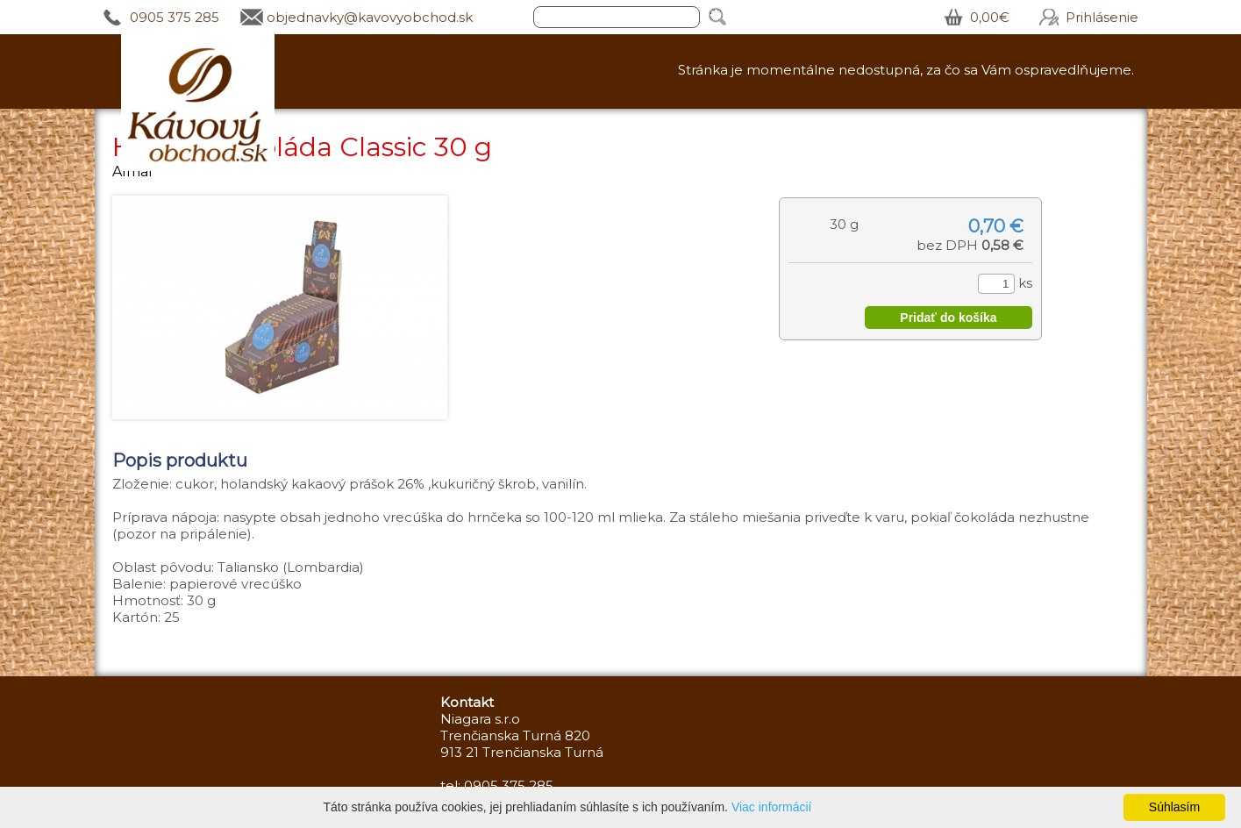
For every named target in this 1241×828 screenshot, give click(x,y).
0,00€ (989, 17)
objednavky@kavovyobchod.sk (370, 17)
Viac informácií (771, 807)
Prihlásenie (1102, 17)
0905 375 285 (174, 17)
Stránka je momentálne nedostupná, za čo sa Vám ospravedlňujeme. (906, 69)
